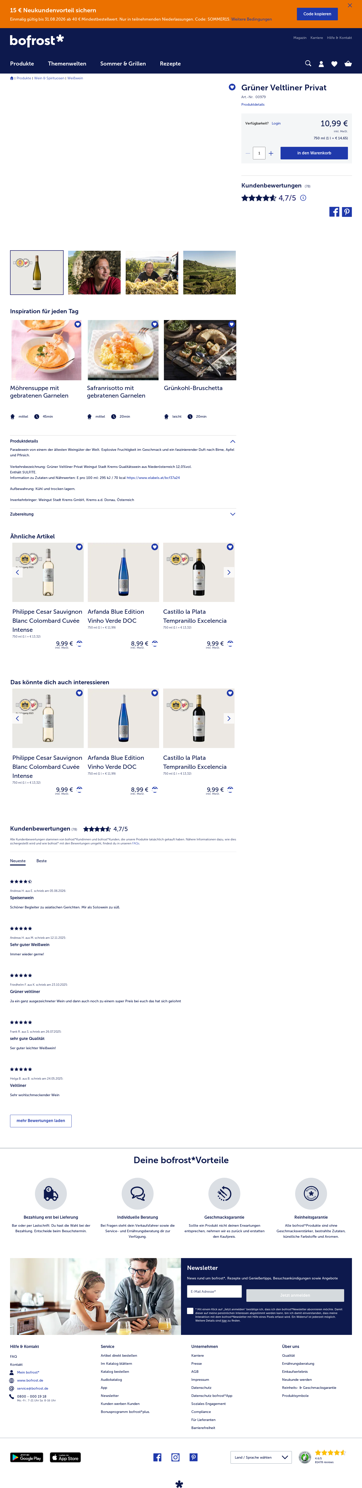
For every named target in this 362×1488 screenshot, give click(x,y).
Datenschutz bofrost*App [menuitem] (211, 1394)
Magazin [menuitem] (299, 38)
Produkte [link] (22, 64)
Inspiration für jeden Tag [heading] (44, 311)
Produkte (24, 78)
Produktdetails (252, 104)
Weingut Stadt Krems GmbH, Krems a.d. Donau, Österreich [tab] (72, 500)
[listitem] (46, 370)
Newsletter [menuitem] (110, 1394)
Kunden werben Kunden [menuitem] (120, 1402)
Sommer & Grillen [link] (123, 64)
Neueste (18, 865)
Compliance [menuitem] (201, 1410)
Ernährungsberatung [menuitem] (298, 1362)
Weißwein (75, 78)
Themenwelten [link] (67, 64)
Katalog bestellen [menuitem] (115, 1370)
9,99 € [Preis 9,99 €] (60, 644)
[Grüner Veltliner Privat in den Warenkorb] (314, 153)
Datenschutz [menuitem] (201, 1386)
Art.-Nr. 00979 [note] (253, 97)
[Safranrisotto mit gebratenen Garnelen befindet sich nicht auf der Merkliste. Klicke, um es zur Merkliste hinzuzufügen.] (154, 325)
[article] (123, 360)
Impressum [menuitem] (200, 1378)
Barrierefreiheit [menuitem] (203, 1426)
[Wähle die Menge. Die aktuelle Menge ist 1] (259, 153)
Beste (41, 865)
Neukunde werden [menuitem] (297, 1378)
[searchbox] (198, 63)
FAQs (135, 848)
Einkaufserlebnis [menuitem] (295, 1370)
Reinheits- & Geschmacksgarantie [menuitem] (309, 1386)
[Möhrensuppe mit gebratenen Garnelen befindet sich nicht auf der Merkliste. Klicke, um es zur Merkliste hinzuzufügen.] (77, 325)
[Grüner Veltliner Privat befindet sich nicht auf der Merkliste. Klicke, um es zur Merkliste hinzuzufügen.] (230, 88)
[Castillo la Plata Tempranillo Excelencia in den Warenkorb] (228, 645)
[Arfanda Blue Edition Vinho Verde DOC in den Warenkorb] (153, 645)
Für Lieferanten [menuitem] (203, 1418)
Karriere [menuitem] (316, 38)
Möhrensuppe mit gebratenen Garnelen (39, 391)
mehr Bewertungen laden (41, 1125)
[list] (181, 1213)
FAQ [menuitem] (13, 1354)
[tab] (321, 63)
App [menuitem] (104, 1386)
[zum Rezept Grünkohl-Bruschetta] (200, 350)
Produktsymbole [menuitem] (295, 1394)
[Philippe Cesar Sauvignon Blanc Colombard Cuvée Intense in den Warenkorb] (77, 645)
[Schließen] (350, 6)
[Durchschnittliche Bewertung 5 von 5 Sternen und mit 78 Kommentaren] (303, 198)
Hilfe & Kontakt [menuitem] (339, 38)
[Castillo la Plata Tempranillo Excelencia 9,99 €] (199, 605)
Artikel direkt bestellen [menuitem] (119, 1354)
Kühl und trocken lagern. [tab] (42, 489)
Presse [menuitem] (196, 1362)
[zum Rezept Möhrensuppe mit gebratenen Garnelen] (46, 350)
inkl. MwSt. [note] (62, 650)
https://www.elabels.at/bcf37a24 (153, 478)
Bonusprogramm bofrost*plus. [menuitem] (125, 1410)
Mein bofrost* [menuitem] (24, 1370)
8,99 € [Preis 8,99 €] (136, 644)
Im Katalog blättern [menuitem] (116, 1362)
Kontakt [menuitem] (16, 1362)
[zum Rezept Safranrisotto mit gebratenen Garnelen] (123, 350)
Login (276, 123)
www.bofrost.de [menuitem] (26, 1378)
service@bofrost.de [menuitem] (29, 1386)
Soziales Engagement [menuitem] (208, 1402)
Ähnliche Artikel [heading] (32, 536)
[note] (46, 417)
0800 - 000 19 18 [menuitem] (28, 1394)
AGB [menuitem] (195, 1370)
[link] (61, 41)
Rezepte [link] (170, 64)
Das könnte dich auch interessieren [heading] (59, 684)
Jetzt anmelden (323, 1295)
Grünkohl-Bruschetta (193, 388)
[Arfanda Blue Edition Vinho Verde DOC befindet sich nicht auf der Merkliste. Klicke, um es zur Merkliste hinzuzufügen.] (153, 548)
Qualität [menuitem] (288, 1354)
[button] (317, 14)
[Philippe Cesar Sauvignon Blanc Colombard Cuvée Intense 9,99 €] (48, 605)
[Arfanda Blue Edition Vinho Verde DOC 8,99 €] (123, 605)
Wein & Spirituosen (49, 78)
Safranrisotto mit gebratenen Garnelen (116, 391)
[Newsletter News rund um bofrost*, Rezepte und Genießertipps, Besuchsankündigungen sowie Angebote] (266, 1299)
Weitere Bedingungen (251, 19)
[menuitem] (22, 66)
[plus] (270, 153)
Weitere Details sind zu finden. (218, 1321)
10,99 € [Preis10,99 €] (334, 123)
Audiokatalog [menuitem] (111, 1378)
